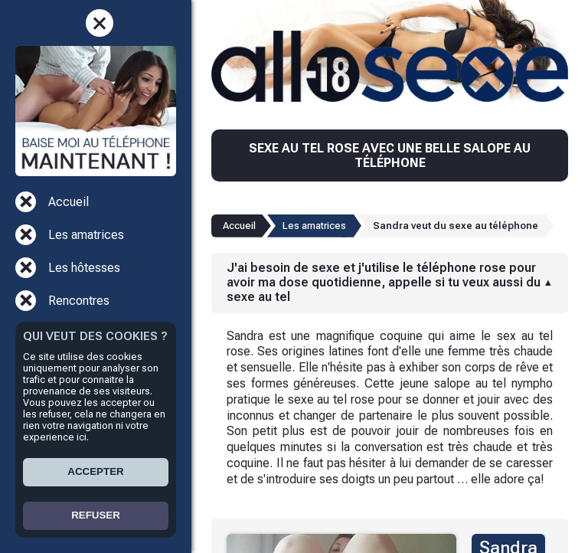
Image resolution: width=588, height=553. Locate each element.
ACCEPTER (95, 471)
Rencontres (78, 300)
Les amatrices (86, 234)
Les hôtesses (84, 267)
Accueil (68, 202)
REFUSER (95, 515)
